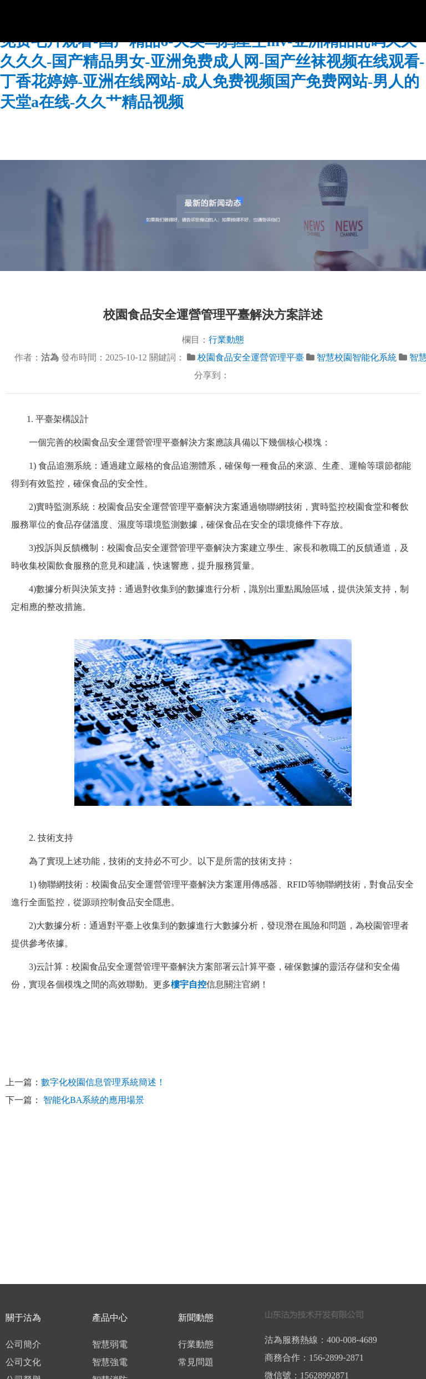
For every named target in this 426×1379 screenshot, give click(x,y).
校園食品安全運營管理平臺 (250, 357)
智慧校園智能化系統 (357, 357)
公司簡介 (23, 1344)
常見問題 (196, 1362)
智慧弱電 (110, 1344)
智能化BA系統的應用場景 (92, 1100)
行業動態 (226, 339)
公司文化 (23, 1362)
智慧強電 (110, 1362)
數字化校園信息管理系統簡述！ (103, 1082)
